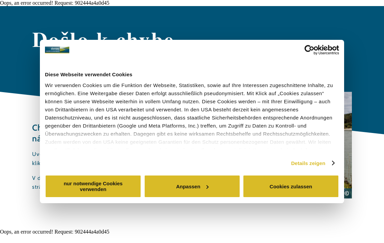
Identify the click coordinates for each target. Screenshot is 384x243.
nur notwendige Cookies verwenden (93, 186)
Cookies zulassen (291, 186)
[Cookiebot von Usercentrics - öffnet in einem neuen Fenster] (309, 50)
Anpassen (192, 186)
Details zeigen (308, 163)
